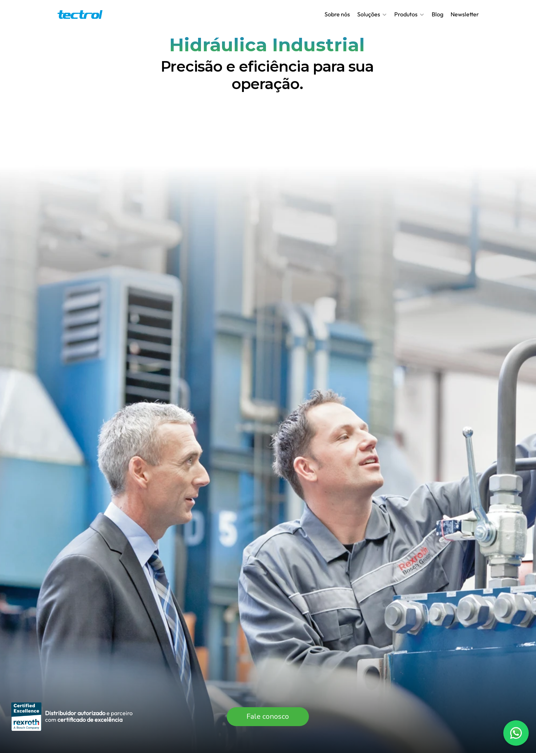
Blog (437, 14)
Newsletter (465, 14)
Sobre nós (337, 14)
